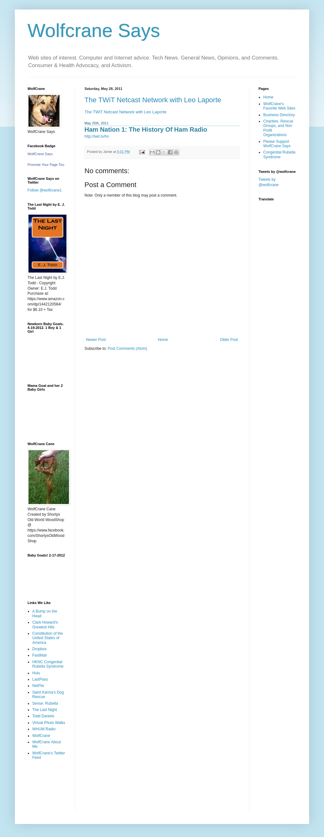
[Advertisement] (47, 790)
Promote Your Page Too (46, 165)
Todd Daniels (43, 716)
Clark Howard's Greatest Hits (45, 624)
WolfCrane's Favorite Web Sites (279, 106)
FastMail (39, 655)
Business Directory (279, 115)
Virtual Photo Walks (48, 723)
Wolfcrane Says (94, 30)
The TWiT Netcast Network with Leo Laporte (152, 100)
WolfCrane (41, 735)
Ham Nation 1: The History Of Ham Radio (145, 129)
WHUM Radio (43, 729)
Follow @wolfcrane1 (45, 190)
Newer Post (96, 339)
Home (163, 339)
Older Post (229, 339)
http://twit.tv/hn (96, 136)
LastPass (40, 679)
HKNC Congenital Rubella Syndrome (48, 664)
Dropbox (39, 649)
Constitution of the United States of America (47, 638)
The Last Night (44, 710)
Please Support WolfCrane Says (276, 143)
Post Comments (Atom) (127, 348)
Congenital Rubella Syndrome (279, 154)
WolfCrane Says (40, 154)
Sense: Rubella (45, 703)
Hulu (36, 673)
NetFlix (38, 685)
